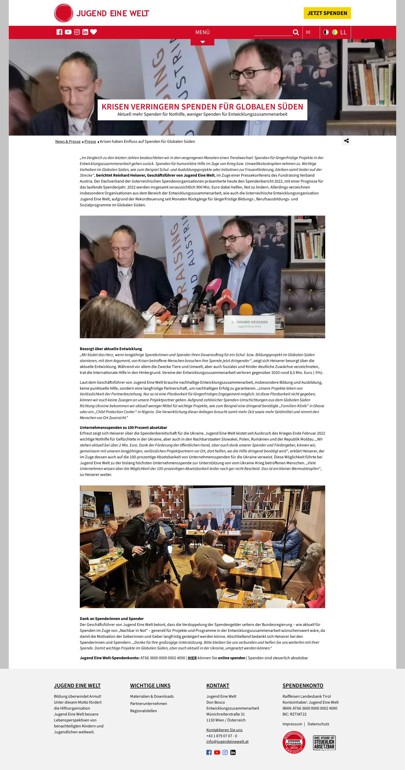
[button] (311, 32)
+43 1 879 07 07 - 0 (221, 736)
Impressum (292, 724)
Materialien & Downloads (152, 696)
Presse (90, 141)
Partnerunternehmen (148, 703)
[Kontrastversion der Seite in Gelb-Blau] (335, 32)
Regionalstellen (143, 711)
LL (343, 32)
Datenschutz (318, 724)
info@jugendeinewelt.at (227, 741)
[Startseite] (101, 11)
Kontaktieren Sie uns (224, 730)
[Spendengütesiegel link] (294, 742)
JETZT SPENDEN (327, 13)
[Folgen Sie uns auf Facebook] (59, 32)
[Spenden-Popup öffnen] (93, 32)
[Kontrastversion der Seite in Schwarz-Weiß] (326, 32)
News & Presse (68, 141)
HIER (192, 658)
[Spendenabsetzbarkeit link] (324, 742)
